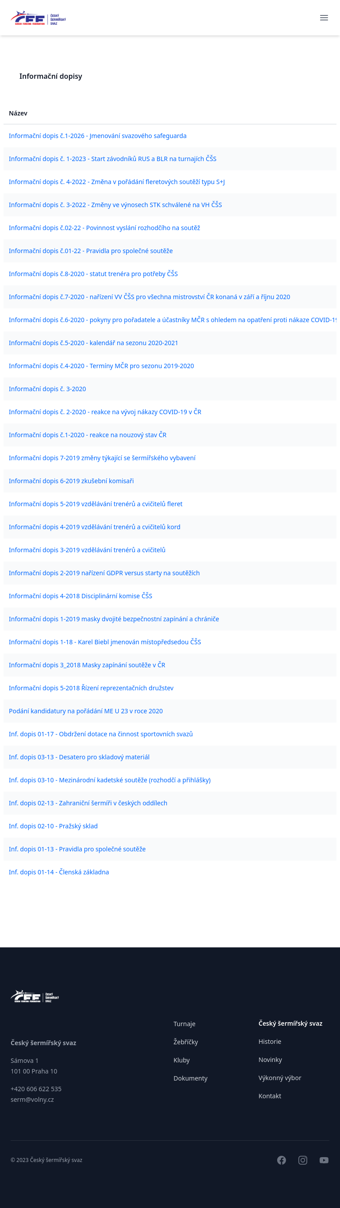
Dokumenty (191, 1078)
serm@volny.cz (32, 1099)
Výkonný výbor (280, 1077)
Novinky (270, 1059)
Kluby (181, 1060)
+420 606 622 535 (36, 1089)
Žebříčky (186, 1042)
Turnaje (185, 1023)
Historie (270, 1041)
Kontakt (270, 1096)
